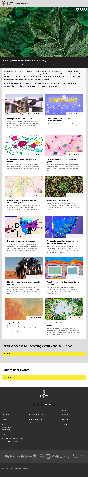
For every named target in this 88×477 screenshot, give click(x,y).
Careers (64, 422)
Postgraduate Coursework (37, 417)
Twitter (38, 404)
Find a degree (6, 414)
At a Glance (65, 417)
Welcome (65, 414)
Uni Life (4, 424)
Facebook (34, 404)
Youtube (46, 404)
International (6, 429)
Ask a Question (6, 422)
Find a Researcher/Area (36, 414)
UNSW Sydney (54, 404)
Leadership (65, 424)
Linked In (42, 404)
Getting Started (7, 427)
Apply (3, 417)
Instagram (50, 404)
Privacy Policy (5, 468)
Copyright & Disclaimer (16, 468)
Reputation (65, 419)
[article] (24, 114)
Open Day (5, 419)
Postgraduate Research (36, 419)
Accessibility (26, 468)
